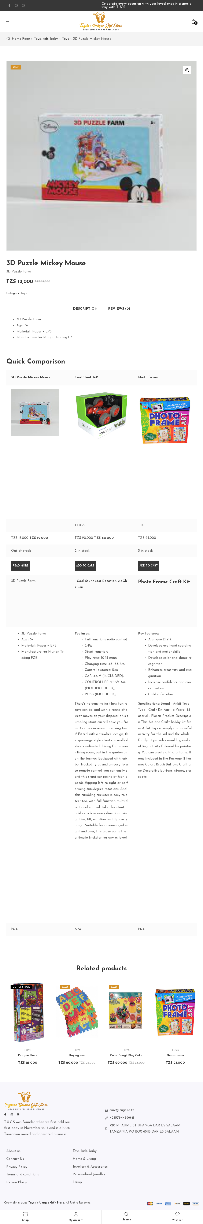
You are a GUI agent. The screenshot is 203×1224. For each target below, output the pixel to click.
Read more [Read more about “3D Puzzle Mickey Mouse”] (21, 566)
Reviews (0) (119, 308)
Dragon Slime (27, 1055)
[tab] (85, 309)
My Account (76, 1220)
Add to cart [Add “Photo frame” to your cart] (149, 566)
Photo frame (148, 377)
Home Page (21, 39)
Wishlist (177, 1220)
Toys (65, 39)
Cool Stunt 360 (86, 377)
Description (85, 308)
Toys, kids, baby (46, 39)
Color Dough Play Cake (126, 1055)
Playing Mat (77, 1055)
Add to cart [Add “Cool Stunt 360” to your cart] (85, 566)
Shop (25, 1220)
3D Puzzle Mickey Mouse (30, 377)
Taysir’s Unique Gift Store (45, 1202)
